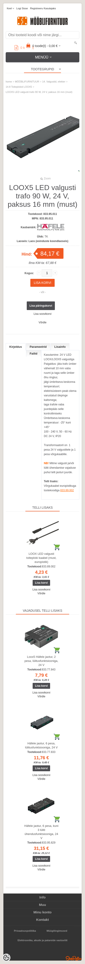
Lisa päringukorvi (40, 305)
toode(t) (24, 47)
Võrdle (42, 322)
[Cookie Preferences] (6, 958)
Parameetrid (38, 346)
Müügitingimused (56, 930)
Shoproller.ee (74, 958)
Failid (33, 353)
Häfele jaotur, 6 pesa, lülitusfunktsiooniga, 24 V (41, 745)
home (9, 81)
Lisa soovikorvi (42, 313)
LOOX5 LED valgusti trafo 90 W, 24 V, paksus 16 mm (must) (39, 92)
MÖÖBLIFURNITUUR (27, 81)
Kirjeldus (15, 346)
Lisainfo (60, 346)
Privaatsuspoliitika (25, 930)
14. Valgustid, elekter (53, 81)
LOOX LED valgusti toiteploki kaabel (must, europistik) (41, 558)
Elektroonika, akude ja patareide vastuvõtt (42, 940)
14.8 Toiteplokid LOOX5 (19, 86)
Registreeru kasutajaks (43, 8)
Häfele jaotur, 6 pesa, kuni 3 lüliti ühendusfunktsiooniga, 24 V (41, 832)
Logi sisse (22, 8)
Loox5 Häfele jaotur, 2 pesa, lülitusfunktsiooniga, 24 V (41, 661)
